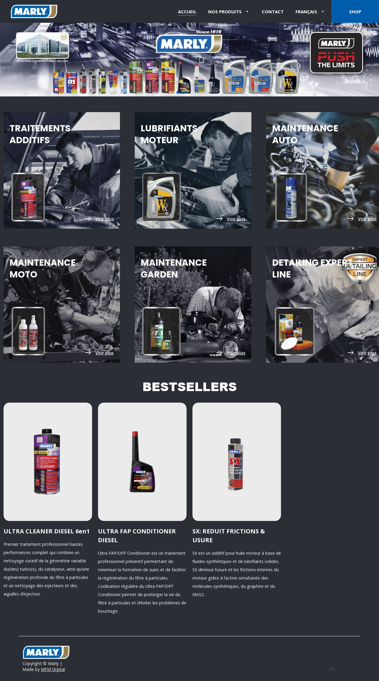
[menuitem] (310, 11)
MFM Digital (53, 669)
